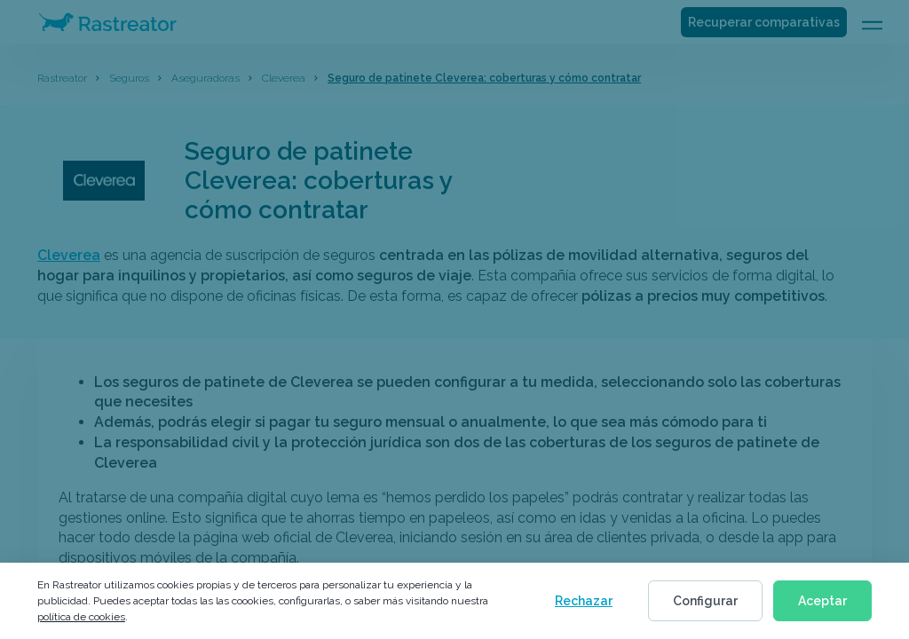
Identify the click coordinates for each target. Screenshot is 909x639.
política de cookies (81, 617)
